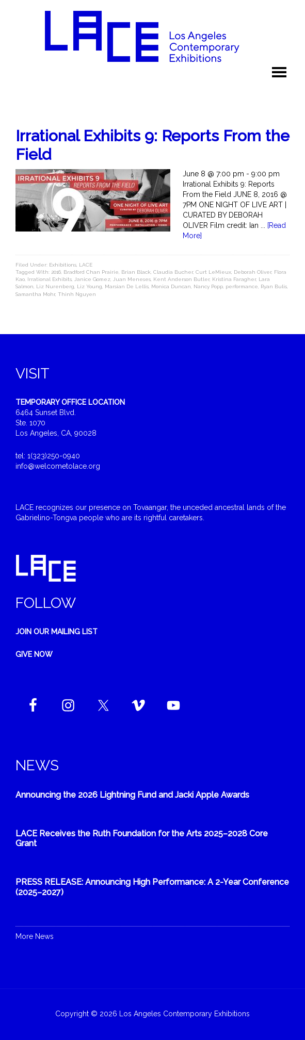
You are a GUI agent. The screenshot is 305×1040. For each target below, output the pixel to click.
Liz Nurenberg (55, 286)
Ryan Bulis (274, 286)
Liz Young (89, 286)
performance (242, 286)
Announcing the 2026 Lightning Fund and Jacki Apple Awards (132, 795)
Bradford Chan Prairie (91, 272)
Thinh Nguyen (77, 294)
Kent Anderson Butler (181, 279)
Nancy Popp (208, 286)
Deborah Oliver (252, 272)
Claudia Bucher (173, 272)
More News (34, 936)
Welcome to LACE (152, 36)
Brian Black (136, 272)
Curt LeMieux (213, 272)
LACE (85, 265)
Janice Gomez (92, 279)
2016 (56, 272)
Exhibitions (62, 265)
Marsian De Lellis (127, 286)
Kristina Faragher (234, 279)
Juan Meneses (132, 279)
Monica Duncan (171, 286)
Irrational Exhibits (49, 279)
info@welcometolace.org (57, 466)
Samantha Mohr (35, 294)
